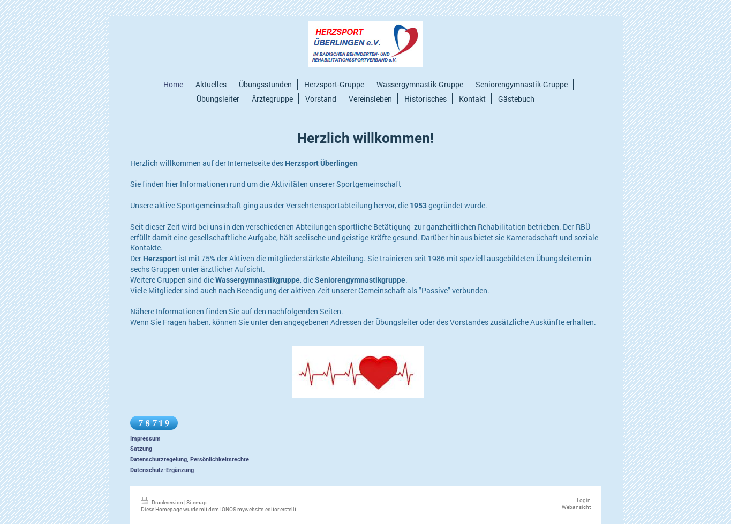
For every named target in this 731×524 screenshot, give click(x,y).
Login (584, 500)
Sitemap (196, 502)
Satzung (141, 448)
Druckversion (162, 502)
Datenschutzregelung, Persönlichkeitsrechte (189, 459)
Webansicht (576, 507)
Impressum (145, 438)
